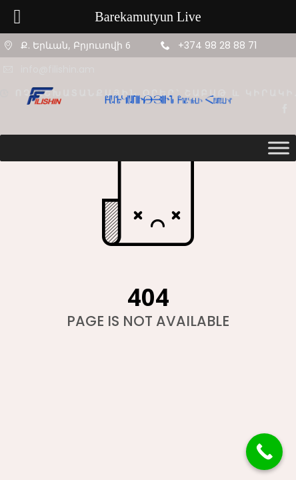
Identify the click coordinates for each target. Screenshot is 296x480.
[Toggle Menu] (278, 147)
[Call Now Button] (264, 451)
